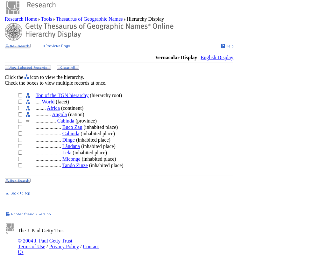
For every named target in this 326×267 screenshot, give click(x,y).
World (48, 101)
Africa (53, 108)
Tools (46, 19)
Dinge (68, 140)
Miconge (71, 159)
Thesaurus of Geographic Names (89, 19)
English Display (217, 57)
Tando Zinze (75, 165)
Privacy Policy (64, 246)
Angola (59, 114)
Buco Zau (72, 127)
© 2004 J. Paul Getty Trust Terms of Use (45, 243)
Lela (66, 152)
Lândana (71, 146)
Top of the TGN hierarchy (62, 95)
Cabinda (65, 120)
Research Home (22, 19)
